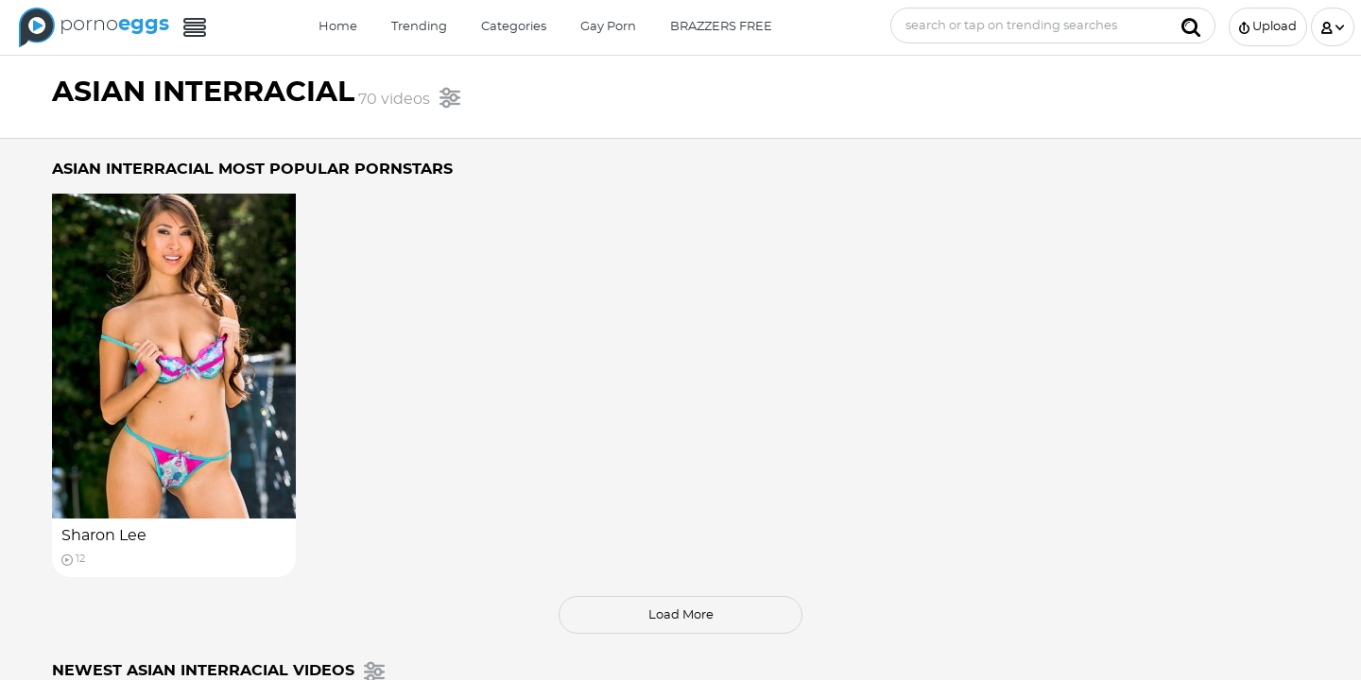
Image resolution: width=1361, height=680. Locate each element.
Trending (419, 27)
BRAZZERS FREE (721, 27)
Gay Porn (608, 27)
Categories (513, 27)
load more (681, 615)
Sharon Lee (103, 535)
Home (338, 27)
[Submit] (1191, 25)
